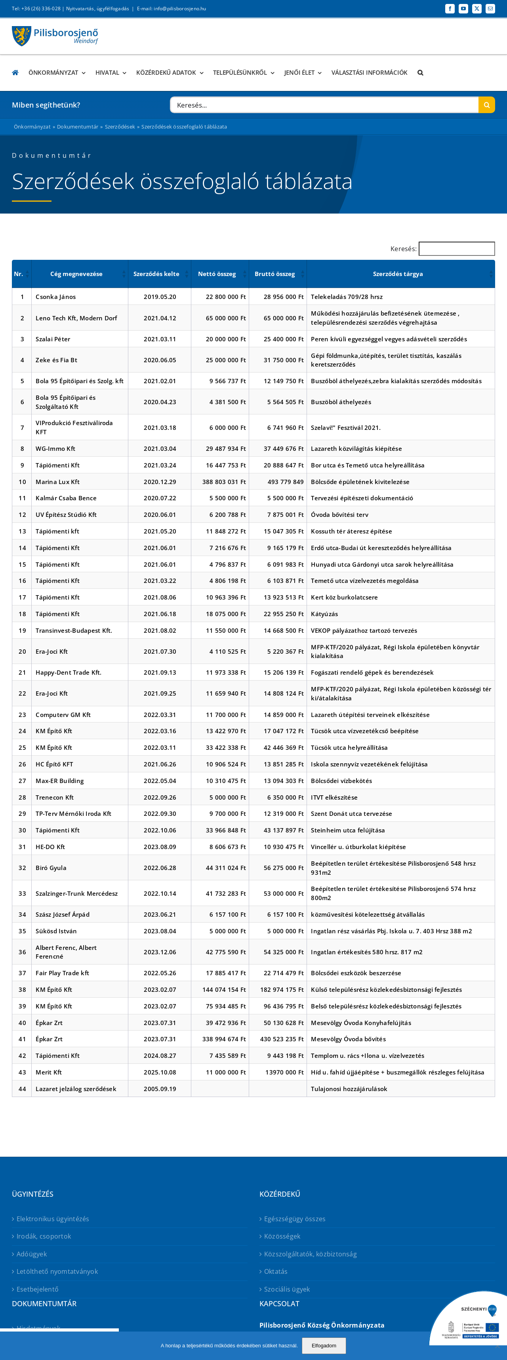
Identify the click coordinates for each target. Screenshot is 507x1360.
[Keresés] (486, 104)
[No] (497, 1346)
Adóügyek (32, 1254)
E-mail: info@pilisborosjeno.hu (171, 8)
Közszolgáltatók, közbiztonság (310, 1254)
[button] (420, 73)
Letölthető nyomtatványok (57, 1271)
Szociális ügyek (287, 1289)
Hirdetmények (38, 1328)
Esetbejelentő (38, 1289)
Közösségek (282, 1236)
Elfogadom (324, 1346)
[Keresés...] (324, 104)
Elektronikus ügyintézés (53, 1218)
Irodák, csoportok (44, 1236)
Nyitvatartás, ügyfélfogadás (97, 8)
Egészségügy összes (295, 1218)
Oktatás (276, 1271)
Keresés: (404, 248)
